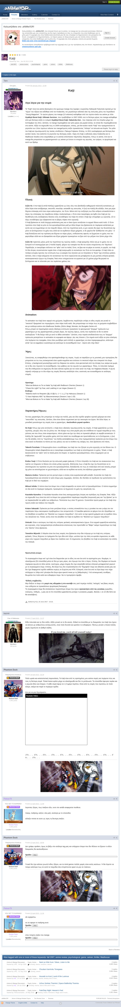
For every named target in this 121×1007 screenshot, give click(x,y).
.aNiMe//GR (4, 998)
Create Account (114, 2)
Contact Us (56, 15)
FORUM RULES (101, 998)
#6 (115, 908)
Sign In (104, 2)
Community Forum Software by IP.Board (108, 1002)
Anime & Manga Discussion (16, 962)
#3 (115, 670)
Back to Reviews (114, 950)
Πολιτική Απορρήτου (113, 998)
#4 (115, 799)
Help (42, 1003)
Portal (5, 15)
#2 (115, 613)
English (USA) (23, 1003)
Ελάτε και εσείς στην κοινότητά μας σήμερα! (39, 41)
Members (24, 15)
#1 (115, 81)
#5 (115, 838)
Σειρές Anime (32, 962)
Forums (14, 15)
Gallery (34, 15)
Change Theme (10, 1003)
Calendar (44, 15)
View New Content (107, 15)
